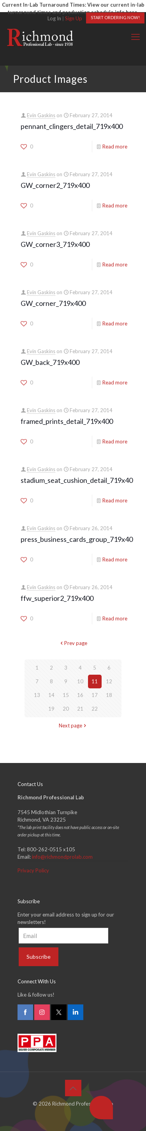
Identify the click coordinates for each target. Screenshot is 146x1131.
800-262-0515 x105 (51, 849)
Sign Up (73, 18)
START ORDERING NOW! (115, 17)
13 (37, 695)
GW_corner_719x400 (53, 303)
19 (51, 709)
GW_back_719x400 (50, 362)
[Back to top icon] (73, 1088)
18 (109, 695)
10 (80, 681)
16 (80, 695)
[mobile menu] (135, 36)
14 (51, 695)
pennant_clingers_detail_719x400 (72, 126)
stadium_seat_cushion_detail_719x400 (79, 480)
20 (66, 709)
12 (109, 681)
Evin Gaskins (41, 115)
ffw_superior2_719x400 (57, 598)
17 (94, 695)
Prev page (73, 643)
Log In (54, 18)
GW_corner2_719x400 (55, 185)
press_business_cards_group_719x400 (79, 539)
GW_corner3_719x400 (55, 244)
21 (80, 709)
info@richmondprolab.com (62, 857)
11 (94, 681)
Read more (114, 146)
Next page (73, 725)
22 (94, 709)
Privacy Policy (33, 870)
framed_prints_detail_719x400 (67, 421)
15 (66, 695)
